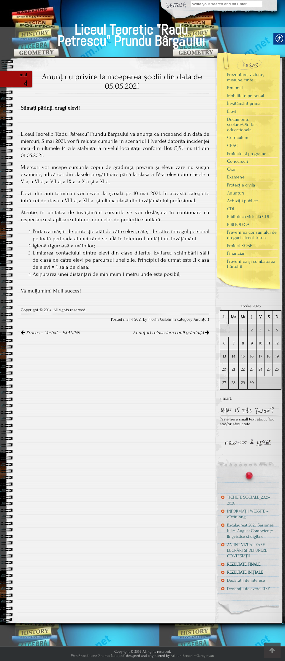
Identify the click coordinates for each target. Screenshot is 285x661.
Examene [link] (236, 177)
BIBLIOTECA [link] (238, 224)
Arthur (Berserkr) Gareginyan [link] (192, 656)
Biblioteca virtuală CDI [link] (248, 216)
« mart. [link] (226, 398)
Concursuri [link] (237, 161)
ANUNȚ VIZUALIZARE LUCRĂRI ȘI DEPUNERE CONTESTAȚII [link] (247, 550)
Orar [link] (231, 169)
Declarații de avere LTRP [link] (248, 588)
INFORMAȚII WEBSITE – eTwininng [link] (248, 514)
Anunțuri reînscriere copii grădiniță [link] (171, 332)
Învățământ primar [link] (244, 103)
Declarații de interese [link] (246, 580)
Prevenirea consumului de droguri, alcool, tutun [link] (252, 235)
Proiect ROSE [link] (239, 245)
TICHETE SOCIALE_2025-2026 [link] (248, 500)
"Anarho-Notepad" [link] (111, 656)
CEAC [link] (232, 145)
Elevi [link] (231, 111)
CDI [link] (230, 208)
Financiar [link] (236, 253)
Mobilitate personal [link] (245, 95)
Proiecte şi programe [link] (246, 153)
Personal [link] (235, 87)
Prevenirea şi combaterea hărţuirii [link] (251, 264)
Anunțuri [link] (201, 319)
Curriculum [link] (237, 137)
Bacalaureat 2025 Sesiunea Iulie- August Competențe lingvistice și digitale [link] (250, 531)
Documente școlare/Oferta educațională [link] (240, 124)
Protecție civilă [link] (241, 185)
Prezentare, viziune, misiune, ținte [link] (245, 77)
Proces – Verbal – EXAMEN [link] (50, 332)
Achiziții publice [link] (242, 200)
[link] (131, 28)
